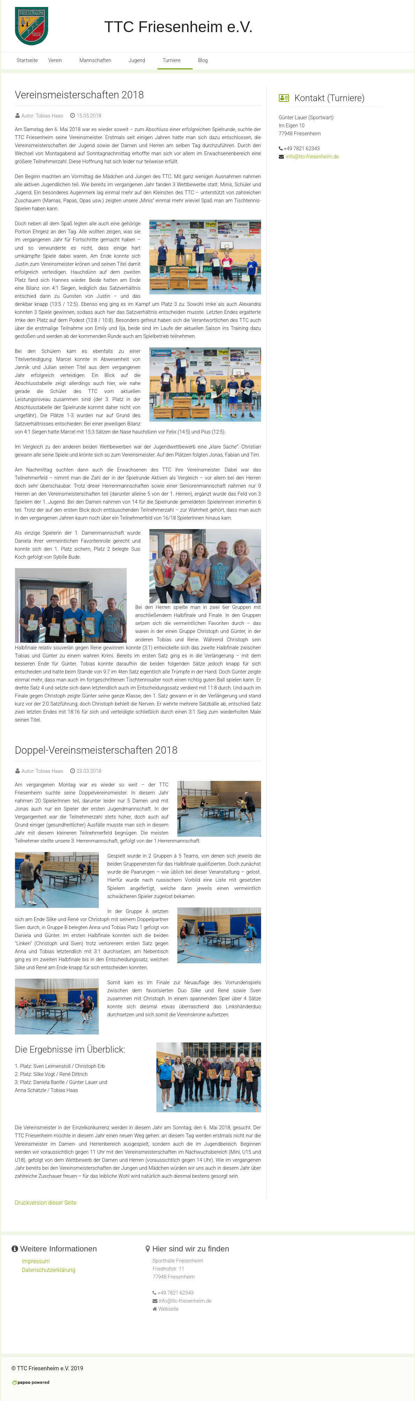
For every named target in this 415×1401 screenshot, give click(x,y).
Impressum (36, 1261)
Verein (55, 60)
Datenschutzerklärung (49, 1270)
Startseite (27, 60)
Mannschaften (95, 60)
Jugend (137, 60)
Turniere (171, 60)
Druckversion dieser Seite (46, 1202)
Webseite (168, 1309)
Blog (203, 60)
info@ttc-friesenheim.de (312, 157)
